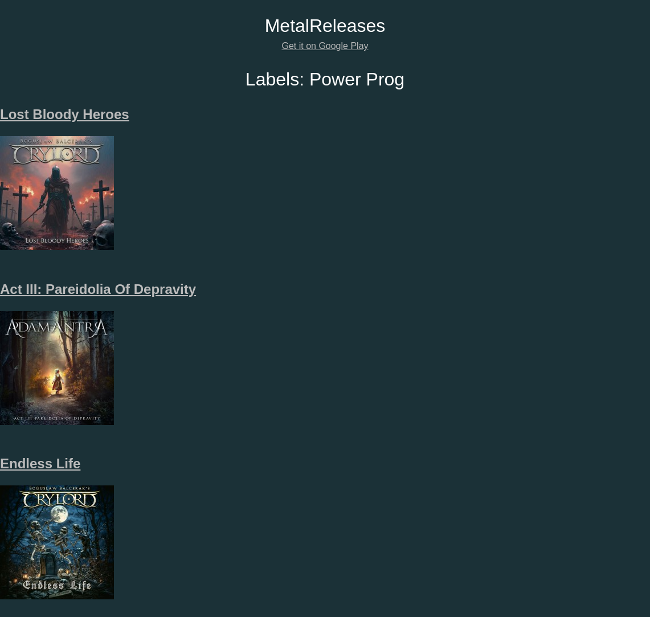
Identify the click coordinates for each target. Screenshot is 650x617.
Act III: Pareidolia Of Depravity (98, 289)
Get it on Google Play (324, 46)
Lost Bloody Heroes (64, 114)
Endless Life (40, 463)
